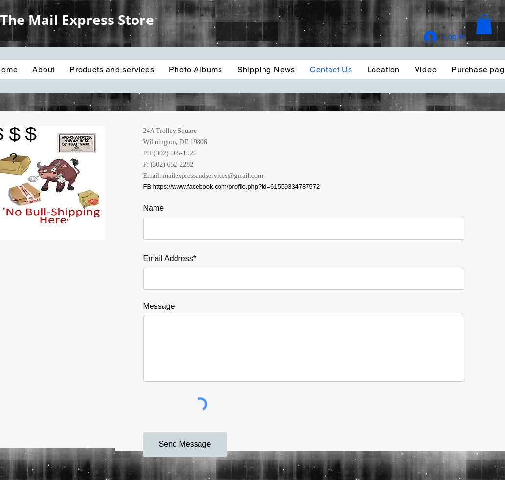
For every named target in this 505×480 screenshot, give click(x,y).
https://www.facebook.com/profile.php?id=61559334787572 (236, 186)
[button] (484, 24)
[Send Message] (185, 444)
